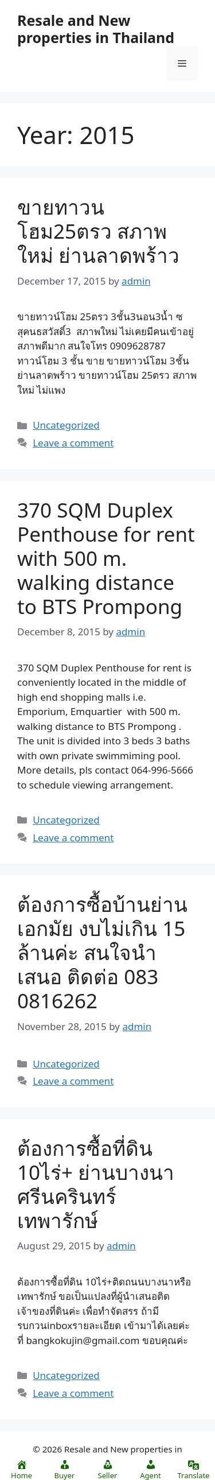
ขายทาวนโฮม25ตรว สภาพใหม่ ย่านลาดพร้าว (98, 231)
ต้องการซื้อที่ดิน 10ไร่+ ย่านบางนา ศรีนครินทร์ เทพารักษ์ (95, 1184)
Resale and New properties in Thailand (95, 28)
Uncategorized (66, 425)
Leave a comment (73, 442)
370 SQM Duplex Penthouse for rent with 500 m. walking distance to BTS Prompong (106, 558)
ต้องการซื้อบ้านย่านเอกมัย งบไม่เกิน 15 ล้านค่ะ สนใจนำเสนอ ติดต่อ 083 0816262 (102, 952)
